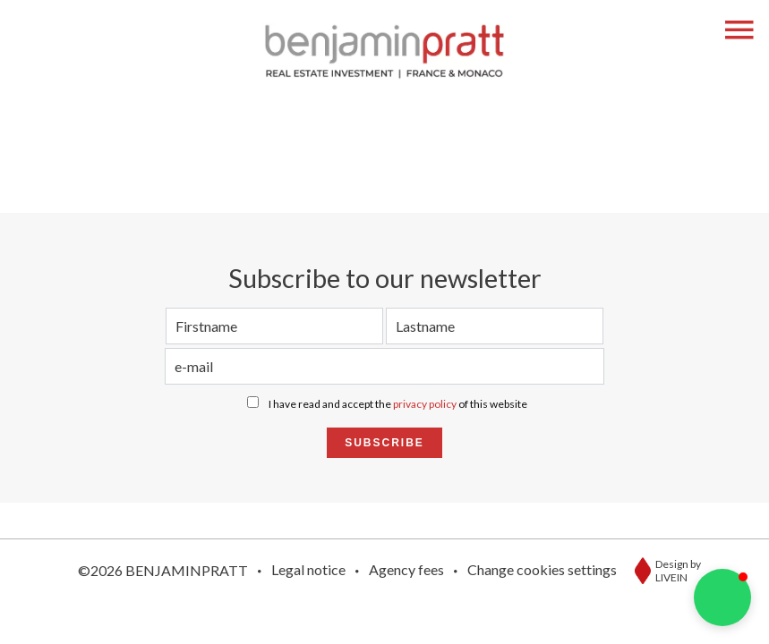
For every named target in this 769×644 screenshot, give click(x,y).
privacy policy (425, 404)
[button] (722, 597)
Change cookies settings (542, 569)
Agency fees (406, 569)
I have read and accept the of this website (398, 404)
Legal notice (308, 569)
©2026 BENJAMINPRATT (163, 570)
